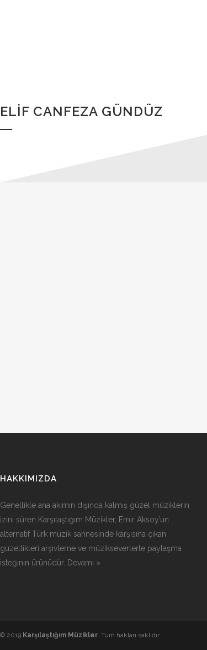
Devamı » (83, 562)
